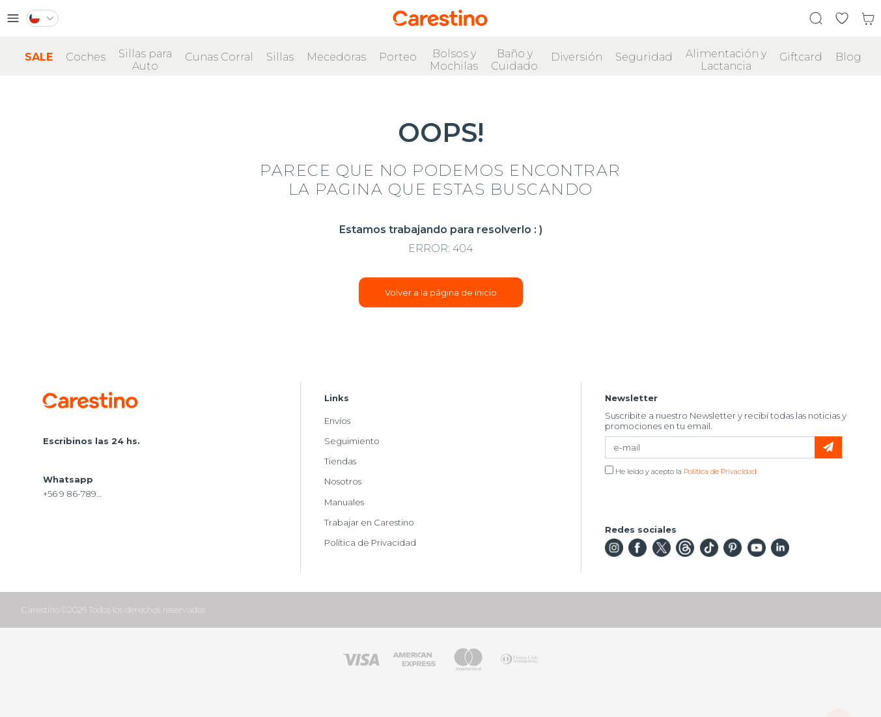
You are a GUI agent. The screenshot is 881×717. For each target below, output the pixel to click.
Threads (685, 548)
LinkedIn (780, 548)
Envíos (337, 420)
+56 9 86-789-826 (73, 493)
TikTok (709, 548)
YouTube (757, 548)
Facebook (637, 548)
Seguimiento (352, 441)
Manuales (344, 502)
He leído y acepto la (681, 471)
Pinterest (732, 548)
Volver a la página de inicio (441, 292)
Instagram (614, 548)
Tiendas (340, 461)
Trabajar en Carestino (369, 522)
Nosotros (342, 481)
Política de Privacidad (370, 542)
